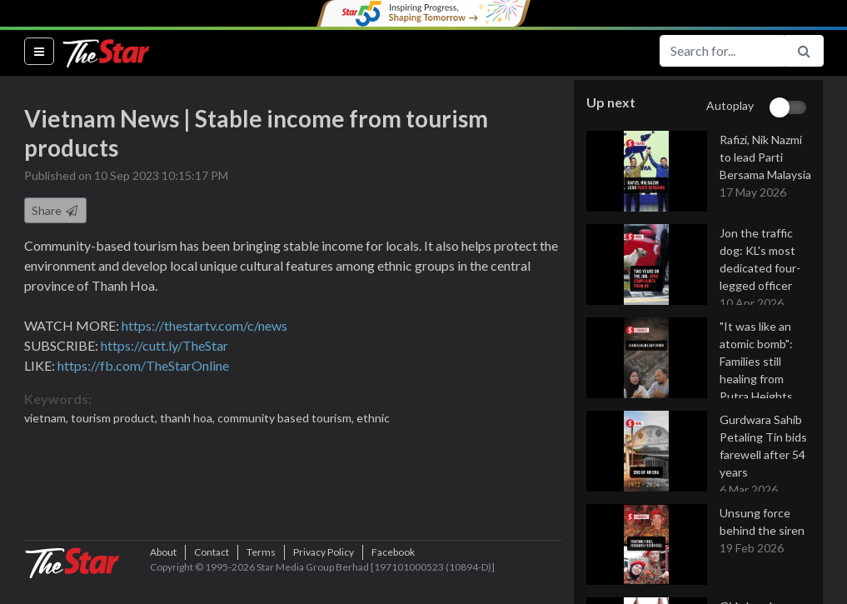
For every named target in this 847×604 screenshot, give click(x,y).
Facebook (393, 578)
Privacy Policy (323, 578)
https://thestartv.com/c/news (204, 326)
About (163, 578)
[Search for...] (722, 51)
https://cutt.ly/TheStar (164, 346)
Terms (261, 578)
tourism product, (115, 419)
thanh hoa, (188, 419)
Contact (211, 578)
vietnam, (47, 419)
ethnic (373, 419)
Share (55, 211)
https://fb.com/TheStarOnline (143, 366)
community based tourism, (286, 419)
